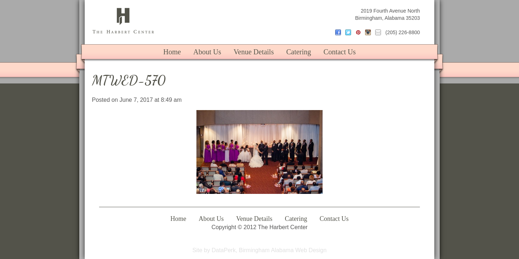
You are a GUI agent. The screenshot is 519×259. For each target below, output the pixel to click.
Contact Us (340, 52)
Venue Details (254, 52)
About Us (207, 52)
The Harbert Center (123, 20)
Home (172, 52)
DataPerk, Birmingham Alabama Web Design (269, 250)
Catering (298, 52)
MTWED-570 (129, 80)
